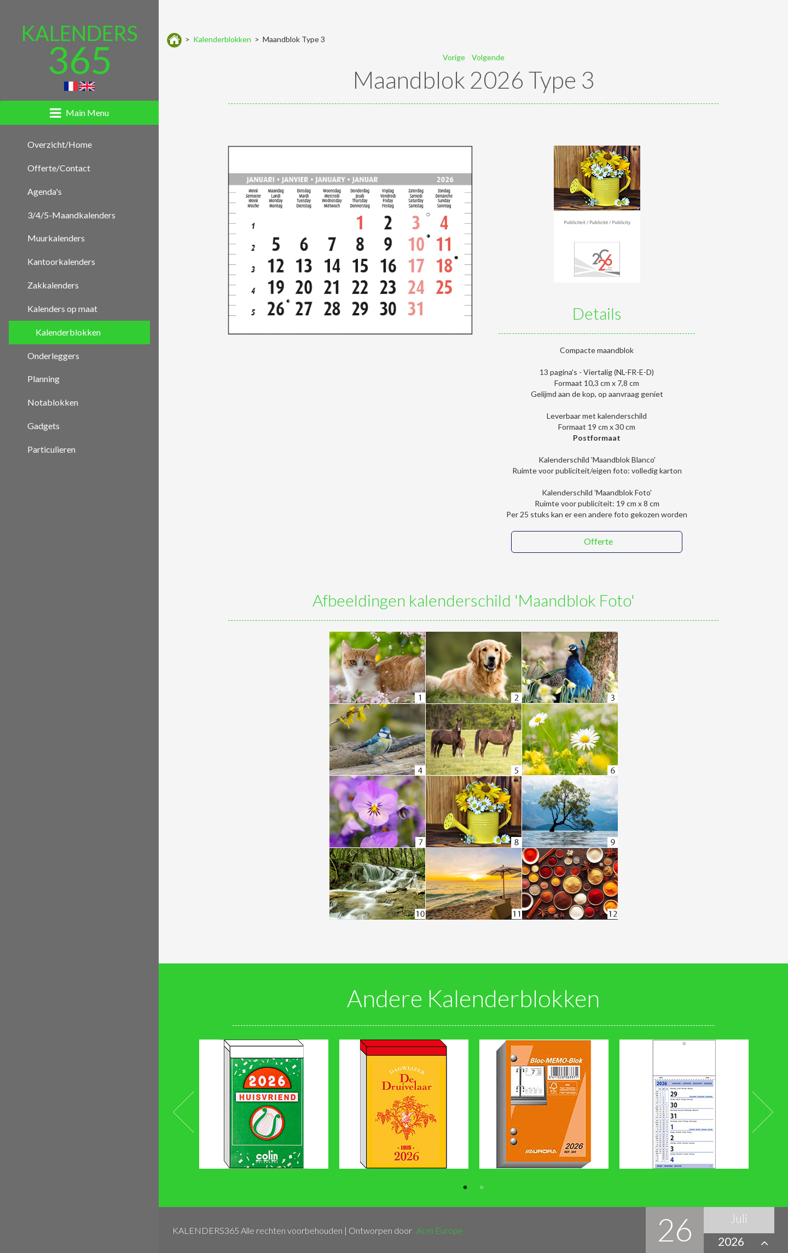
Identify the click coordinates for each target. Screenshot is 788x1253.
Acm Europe (439, 1230)
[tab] (79, 113)
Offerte (598, 541)
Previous (184, 1113)
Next (763, 1113)
